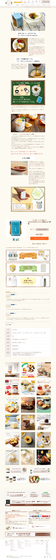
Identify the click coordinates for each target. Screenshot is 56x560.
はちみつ (18, 540)
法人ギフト (47, 551)
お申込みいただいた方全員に (31, 503)
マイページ (36, 2)
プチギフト (47, 548)
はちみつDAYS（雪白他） (21, 542)
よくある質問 (11, 549)
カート (40, 2)
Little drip (26, 542)
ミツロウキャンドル (37, 542)
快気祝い (47, 550)
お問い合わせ (30, 556)
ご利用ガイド (29, 2)
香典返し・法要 (48, 553)
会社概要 (12, 556)
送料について (11, 542)
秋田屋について (7, 541)
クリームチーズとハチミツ (28, 541)
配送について (45, 243)
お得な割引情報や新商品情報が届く (17, 494)
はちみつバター (20, 541)
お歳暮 (47, 542)
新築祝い (47, 549)
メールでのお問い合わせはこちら (43, 534)
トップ (6, 540)
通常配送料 (6, 518)
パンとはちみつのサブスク (21, 548)
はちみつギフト (47, 540)
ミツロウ (36, 541)
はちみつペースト (27, 540)
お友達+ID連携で (46, 495)
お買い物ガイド (12, 540)
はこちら (20, 528)
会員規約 (21, 556)
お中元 (47, 541)
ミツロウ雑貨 (36, 540)
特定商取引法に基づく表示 (13, 550)
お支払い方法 (11, 541)
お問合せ (32, 2)
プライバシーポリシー (17, 556)
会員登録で (34, 494)
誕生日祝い (47, 552)
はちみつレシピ (7, 545)
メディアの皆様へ (25, 556)
